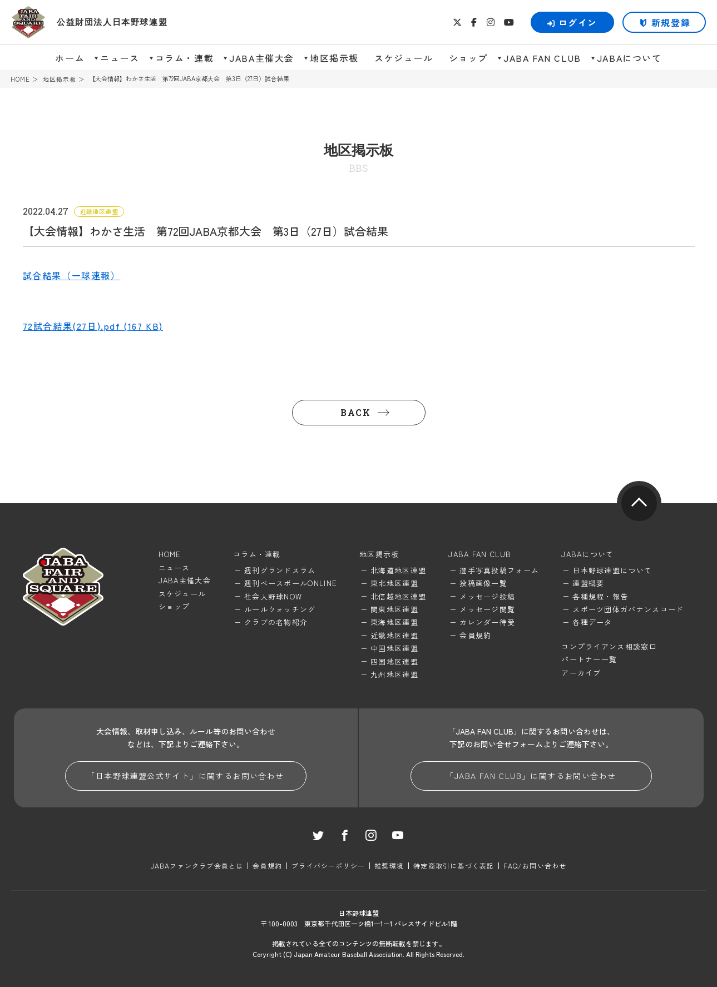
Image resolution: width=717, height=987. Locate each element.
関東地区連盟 (394, 609)
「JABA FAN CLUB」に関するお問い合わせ (531, 775)
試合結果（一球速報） (72, 275)
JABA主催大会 (261, 58)
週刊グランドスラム (280, 570)
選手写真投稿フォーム (499, 570)
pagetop (639, 503)
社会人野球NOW (273, 596)
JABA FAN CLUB (542, 58)
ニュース (119, 58)
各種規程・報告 (600, 596)
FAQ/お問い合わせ (534, 865)
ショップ (468, 58)
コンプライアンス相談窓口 (609, 646)
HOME (20, 79)
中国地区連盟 (394, 648)
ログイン (572, 22)
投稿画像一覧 (483, 583)
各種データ (592, 622)
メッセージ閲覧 (487, 609)
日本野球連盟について (612, 570)
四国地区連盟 (394, 661)
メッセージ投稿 (487, 596)
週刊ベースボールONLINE (290, 583)
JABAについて (629, 58)
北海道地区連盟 (398, 570)
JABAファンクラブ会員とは (197, 865)
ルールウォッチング (280, 609)
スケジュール (403, 58)
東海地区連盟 (394, 622)
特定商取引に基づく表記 (453, 865)
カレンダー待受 (487, 622)
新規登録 (670, 22)
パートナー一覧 (589, 659)
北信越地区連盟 (398, 596)
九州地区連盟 (394, 674)
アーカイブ (581, 672)
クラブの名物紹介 (276, 622)
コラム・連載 (184, 58)
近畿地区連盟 (394, 635)
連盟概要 (588, 583)
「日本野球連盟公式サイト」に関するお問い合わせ (185, 775)
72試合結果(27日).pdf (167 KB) (93, 326)
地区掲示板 (334, 58)
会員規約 (475, 635)
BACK (355, 412)
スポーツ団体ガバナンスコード (628, 609)
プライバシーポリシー (328, 865)
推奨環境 (389, 865)
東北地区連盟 (394, 583)
